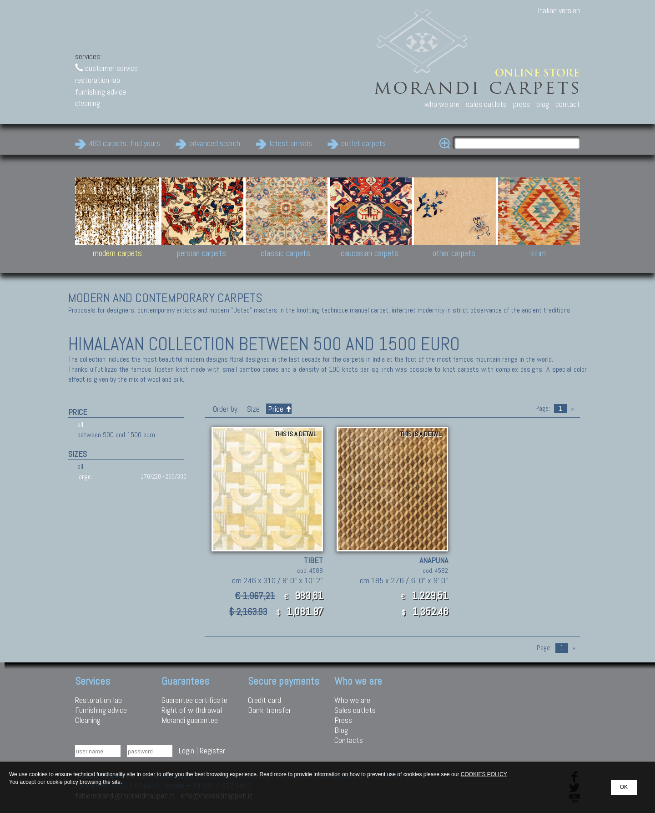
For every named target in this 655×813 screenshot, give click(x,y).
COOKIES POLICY (484, 774)
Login (186, 750)
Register (212, 750)
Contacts (348, 740)
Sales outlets (355, 710)
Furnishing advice (101, 710)
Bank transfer (269, 710)
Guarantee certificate (194, 700)
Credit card (264, 700)
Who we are (352, 700)
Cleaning (88, 720)
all (80, 424)
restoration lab (97, 80)
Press (343, 720)
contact (567, 104)
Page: (542, 408)
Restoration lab (98, 700)
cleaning (87, 103)
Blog (341, 730)
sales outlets (486, 104)
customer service (106, 68)
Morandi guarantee (189, 720)
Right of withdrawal (191, 710)
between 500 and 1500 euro (116, 434)
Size (253, 409)
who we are (441, 104)
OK (624, 787)
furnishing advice (100, 91)
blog (542, 104)
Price (279, 409)
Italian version (559, 10)
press (521, 104)
